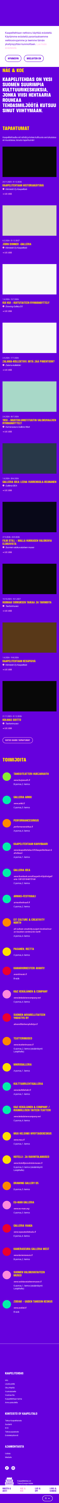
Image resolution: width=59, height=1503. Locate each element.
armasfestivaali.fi (22, 902)
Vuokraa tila (9, 1395)
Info (6, 1380)
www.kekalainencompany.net (27, 997)
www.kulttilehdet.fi (22, 1090)
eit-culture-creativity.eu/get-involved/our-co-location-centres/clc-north (33, 930)
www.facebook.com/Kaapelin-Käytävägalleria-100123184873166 (33, 877)
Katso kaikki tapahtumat (17, 740)
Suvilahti (8, 1424)
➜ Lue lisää (7, 194)
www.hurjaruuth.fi (22, 780)
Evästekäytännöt (11, 1435)
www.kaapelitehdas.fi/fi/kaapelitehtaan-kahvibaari (33, 851)
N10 (6, 1428)
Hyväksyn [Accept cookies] (13, 58)
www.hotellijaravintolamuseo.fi (28, 1163)
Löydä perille (10, 1384)
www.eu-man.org (21, 1208)
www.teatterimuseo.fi (23, 1044)
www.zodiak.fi (20, 1307)
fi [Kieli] (47, 1498)
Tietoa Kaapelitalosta (13, 1421)
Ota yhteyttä (9, 1388)
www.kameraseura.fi (23, 1255)
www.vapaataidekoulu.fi (25, 1232)
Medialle (8, 1457)
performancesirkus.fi (23, 826)
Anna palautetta (11, 1402)
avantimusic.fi (20, 974)
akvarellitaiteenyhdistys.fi (25, 1024)
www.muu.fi (19, 1139)
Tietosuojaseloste (12, 1432)
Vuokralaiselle (10, 1391)
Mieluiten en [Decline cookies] (34, 58)
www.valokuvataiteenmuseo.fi (27, 1281)
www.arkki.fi (19, 803)
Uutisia (8, 1453)
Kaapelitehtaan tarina (13, 1399)
